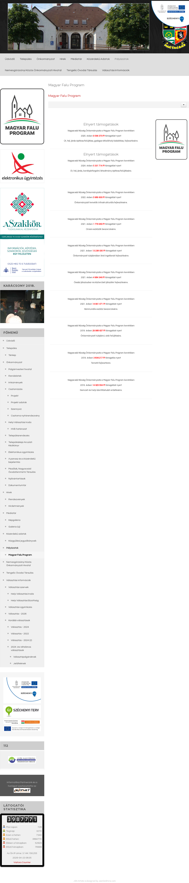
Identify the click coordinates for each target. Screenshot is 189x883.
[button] (184, 104)
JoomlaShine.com (107, 881)
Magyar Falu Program (64, 95)
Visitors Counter (22, 862)
